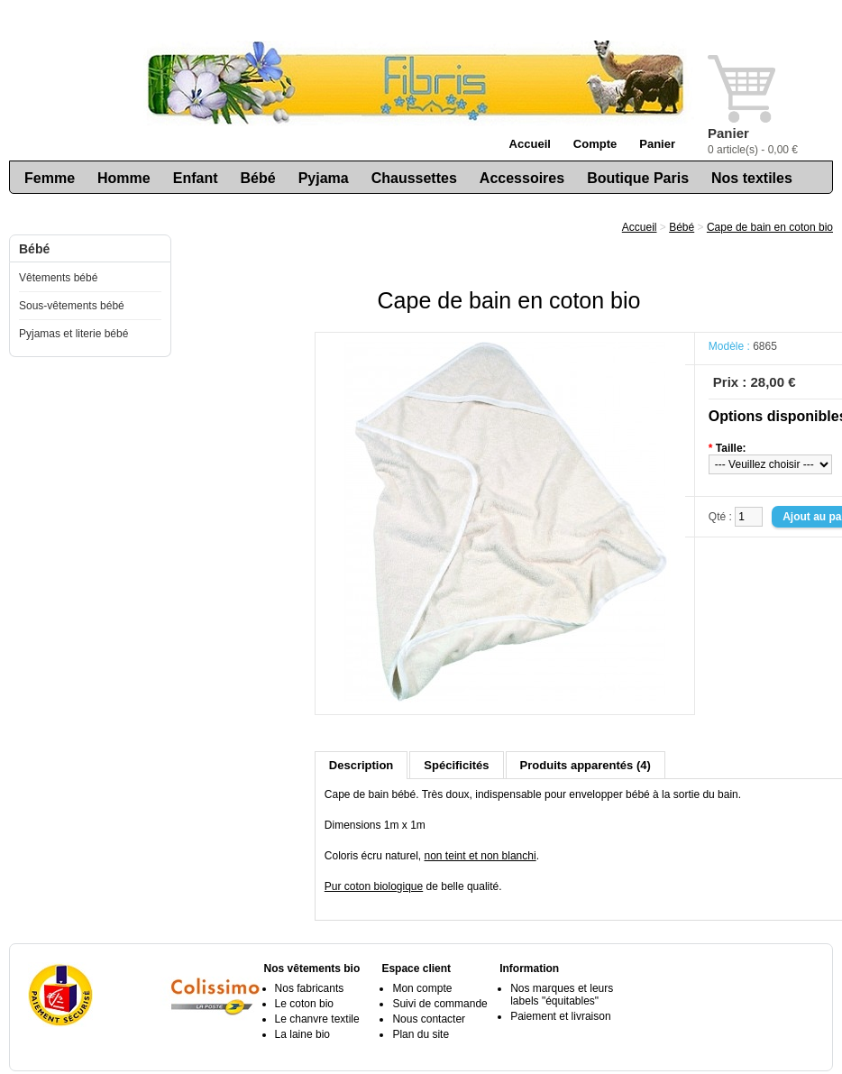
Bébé (258, 178)
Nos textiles (751, 178)
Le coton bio (304, 1003)
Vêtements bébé (58, 277)
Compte (595, 144)
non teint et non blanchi (480, 855)
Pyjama (323, 178)
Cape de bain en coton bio (770, 227)
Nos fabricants (309, 988)
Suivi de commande (439, 1003)
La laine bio (302, 1034)
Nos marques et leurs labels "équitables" (561, 994)
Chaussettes (414, 178)
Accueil (530, 144)
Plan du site (420, 1034)
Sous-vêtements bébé (71, 305)
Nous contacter (428, 1019)
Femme (49, 178)
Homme (124, 178)
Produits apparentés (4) (585, 765)
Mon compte (422, 988)
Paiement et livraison (560, 1016)
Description (361, 765)
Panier (657, 144)
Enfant (195, 178)
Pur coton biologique (374, 886)
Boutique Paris (638, 178)
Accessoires (522, 178)
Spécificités (456, 765)
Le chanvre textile (317, 1019)
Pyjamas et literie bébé (73, 333)
